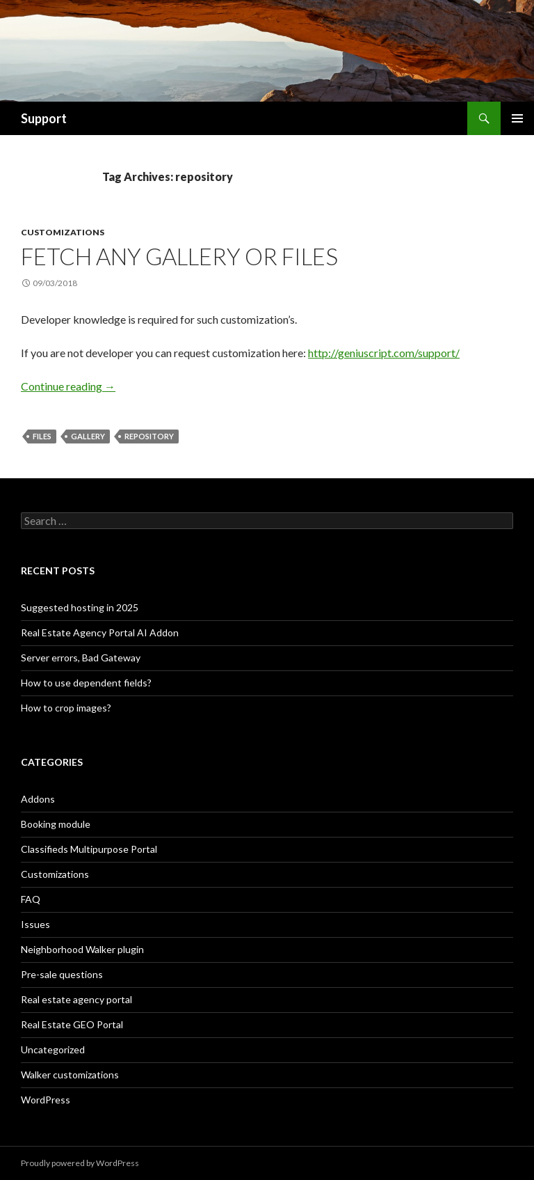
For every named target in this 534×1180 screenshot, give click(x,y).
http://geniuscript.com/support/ (384, 352)
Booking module (55, 824)
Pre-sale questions (62, 974)
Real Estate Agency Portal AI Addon (100, 632)
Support (44, 118)
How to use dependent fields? (86, 683)
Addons (38, 799)
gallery (88, 436)
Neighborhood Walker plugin (82, 949)
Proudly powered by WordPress (80, 1163)
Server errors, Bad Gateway (80, 657)
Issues (35, 924)
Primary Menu (517, 118)
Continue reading (68, 386)
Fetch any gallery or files (179, 256)
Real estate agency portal (76, 999)
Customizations (62, 232)
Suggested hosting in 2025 (79, 607)
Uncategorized (53, 1049)
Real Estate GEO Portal (72, 1024)
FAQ (30, 899)
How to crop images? (66, 708)
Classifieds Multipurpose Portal (89, 849)
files (42, 436)
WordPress (45, 1100)
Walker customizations (70, 1074)
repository (149, 436)
